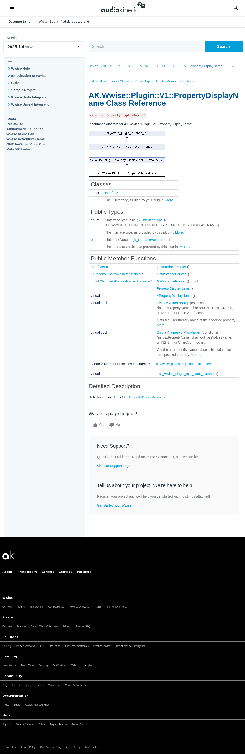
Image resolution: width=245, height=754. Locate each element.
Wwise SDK (99, 66)
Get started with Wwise (116, 505)
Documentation (20, 21)
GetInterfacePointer (173, 267)
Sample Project (23, 90)
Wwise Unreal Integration (31, 104)
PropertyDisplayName (204, 66)
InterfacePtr (101, 267)
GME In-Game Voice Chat (26, 144)
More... (172, 200)
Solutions (10, 637)
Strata (11, 119)
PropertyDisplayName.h (149, 397)
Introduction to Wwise (28, 76)
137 (118, 397)
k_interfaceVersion (150, 240)
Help (6, 715)
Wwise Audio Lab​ (20, 134)
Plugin (166, 66)
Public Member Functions (177, 81)
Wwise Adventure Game (25, 139)
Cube (15, 83)
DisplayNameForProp (175, 303)
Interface (113, 193)
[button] (12, 7)
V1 (179, 66)
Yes (100, 425)
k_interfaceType (153, 220)
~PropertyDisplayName (176, 296)
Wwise (151, 66)
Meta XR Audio (18, 149)
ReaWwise (14, 124)
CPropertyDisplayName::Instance (118, 274)
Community (12, 676)
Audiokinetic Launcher (24, 129)
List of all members (105, 81)
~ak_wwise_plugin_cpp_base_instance (188, 374)
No (116, 425)
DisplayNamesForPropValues (181, 332)
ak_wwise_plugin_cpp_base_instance (184, 364)
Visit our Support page (115, 466)
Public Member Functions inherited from (153, 364)
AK (137, 66)
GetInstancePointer (173, 274)
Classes (123, 66)
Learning (9, 656)
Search (223, 47)
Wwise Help (20, 68)
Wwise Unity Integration (30, 97)
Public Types (146, 81)
